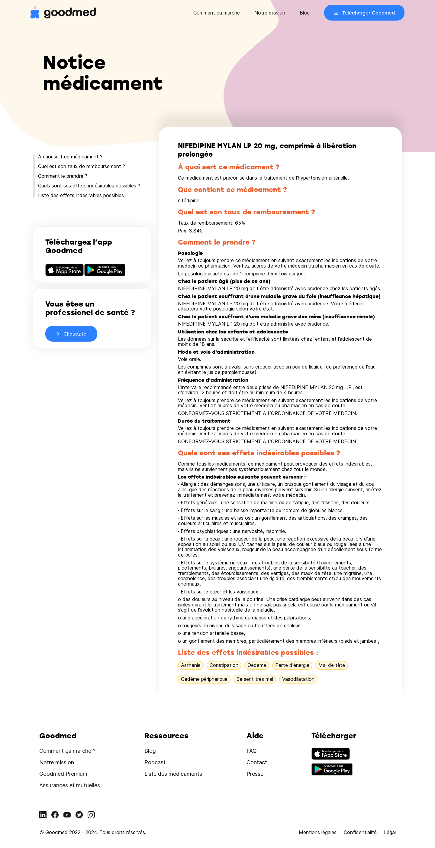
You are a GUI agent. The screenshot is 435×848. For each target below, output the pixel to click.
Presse (254, 774)
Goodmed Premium (63, 774)
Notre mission (269, 13)
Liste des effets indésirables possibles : (82, 195)
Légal (390, 832)
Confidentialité (360, 832)
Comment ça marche (216, 13)
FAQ (251, 751)
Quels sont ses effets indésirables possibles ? (89, 185)
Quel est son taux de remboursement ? (81, 166)
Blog (305, 13)
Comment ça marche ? (67, 751)
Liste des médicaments (173, 774)
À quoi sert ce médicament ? (70, 156)
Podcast (155, 762)
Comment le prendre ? (62, 176)
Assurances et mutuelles (69, 785)
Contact (256, 762)
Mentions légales (318, 832)
